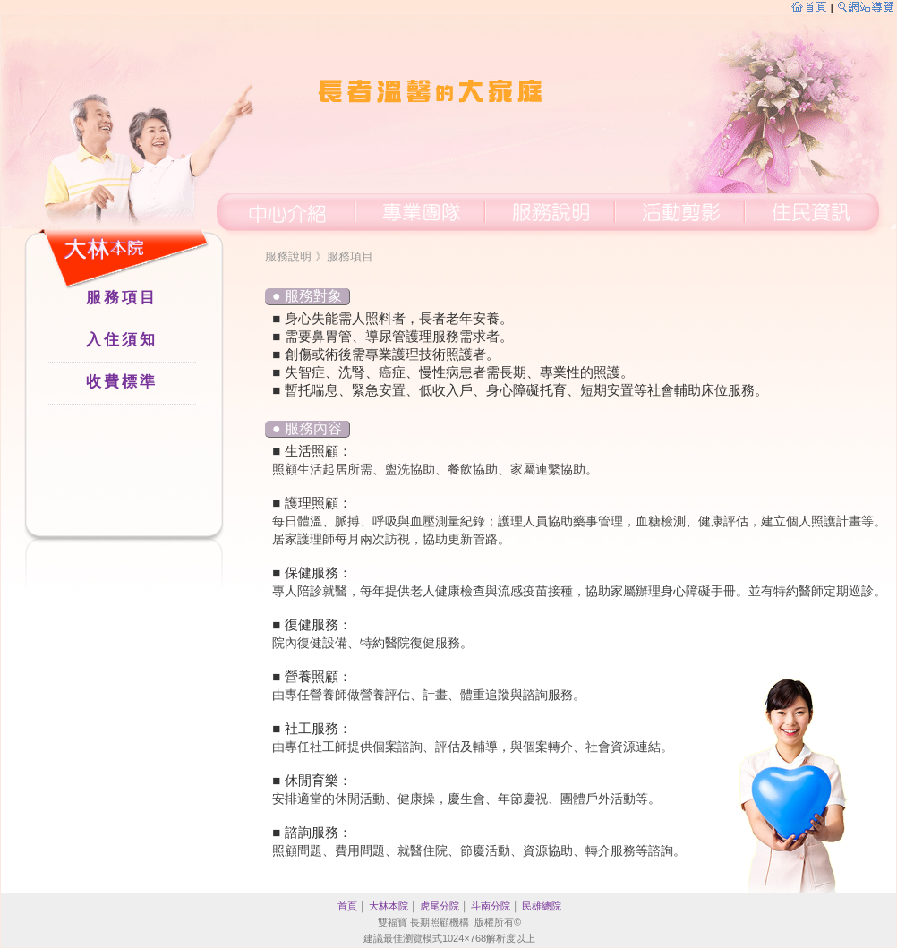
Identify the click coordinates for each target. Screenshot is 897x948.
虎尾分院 (439, 906)
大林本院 (388, 906)
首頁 (347, 906)
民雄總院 (541, 906)
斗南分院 (490, 906)
